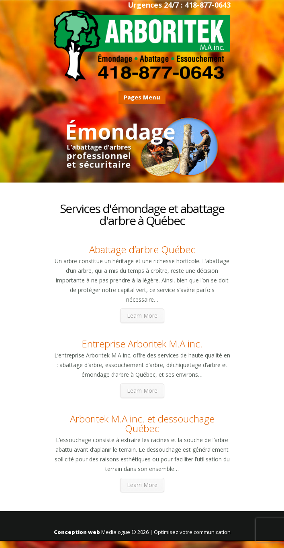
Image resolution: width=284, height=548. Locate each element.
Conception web (77, 532)
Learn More (142, 315)
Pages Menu (142, 97)
